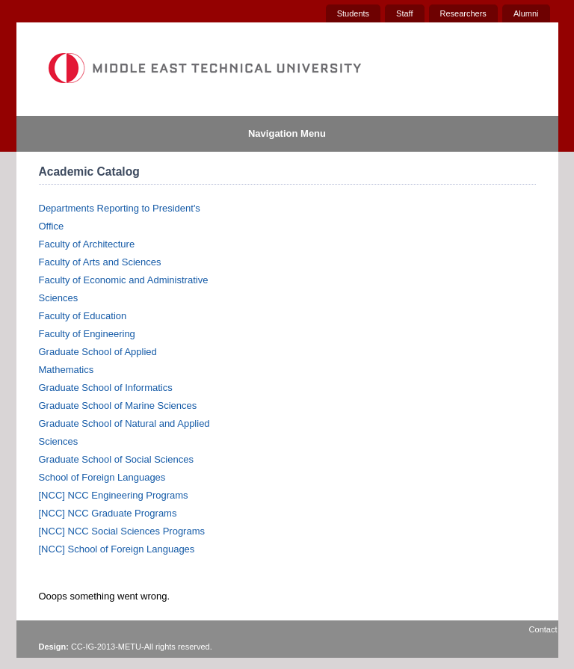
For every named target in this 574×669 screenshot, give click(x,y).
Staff (404, 13)
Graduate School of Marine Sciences (118, 405)
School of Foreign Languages (102, 477)
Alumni (526, 13)
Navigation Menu (287, 133)
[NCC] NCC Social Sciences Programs (122, 531)
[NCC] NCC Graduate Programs (108, 513)
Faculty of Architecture (87, 244)
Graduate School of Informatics (106, 387)
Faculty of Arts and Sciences (100, 262)
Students (353, 13)
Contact (543, 629)
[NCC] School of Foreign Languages (117, 549)
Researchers (463, 13)
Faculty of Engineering (87, 333)
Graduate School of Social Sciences (116, 459)
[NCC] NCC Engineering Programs (113, 495)
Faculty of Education (83, 315)
